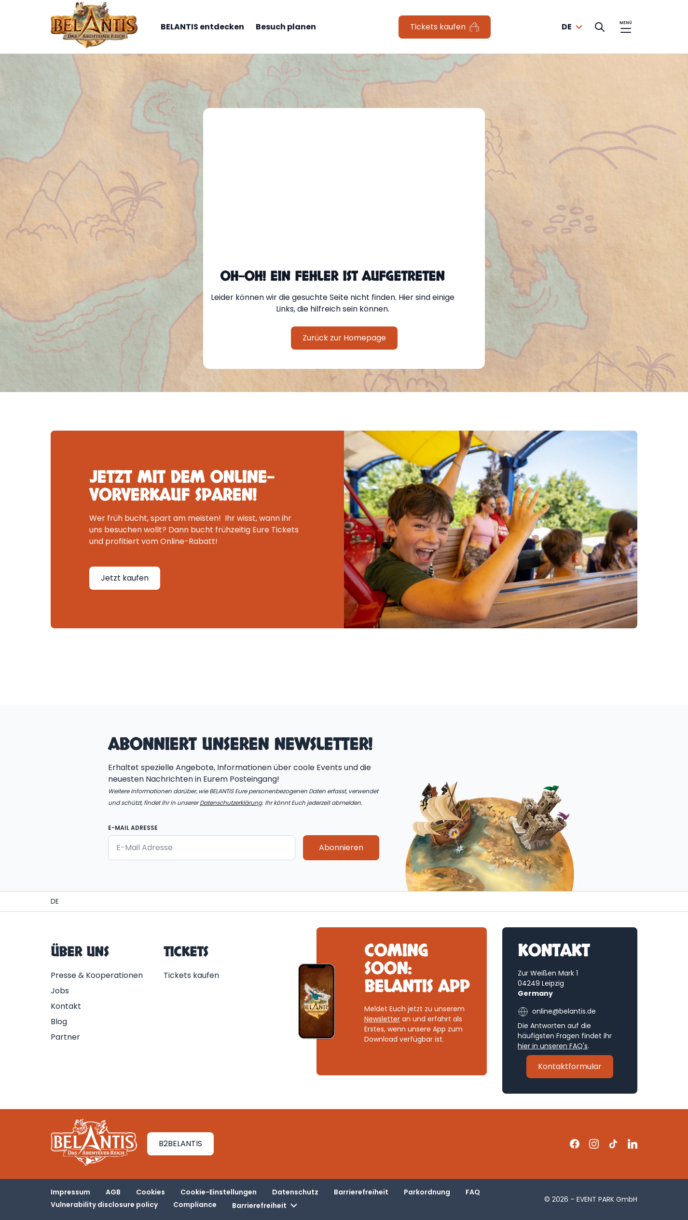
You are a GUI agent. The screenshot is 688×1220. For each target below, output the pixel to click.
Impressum (70, 1192)
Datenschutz (295, 1192)
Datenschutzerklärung (231, 803)
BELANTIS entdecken (202, 26)
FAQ (473, 1192)
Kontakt (66, 1006)
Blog (59, 1021)
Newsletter (382, 1019)
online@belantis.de (557, 1011)
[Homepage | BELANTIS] (55, 901)
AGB (113, 1192)
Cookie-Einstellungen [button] (218, 1192)
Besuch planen (286, 26)
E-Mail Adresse (133, 828)
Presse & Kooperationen (97, 975)
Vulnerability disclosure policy (104, 1204)
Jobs (60, 990)
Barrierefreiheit (361, 1192)
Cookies (150, 1192)
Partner (65, 1037)
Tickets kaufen (191, 975)
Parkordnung (427, 1192)
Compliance (195, 1204)
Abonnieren (341, 847)
